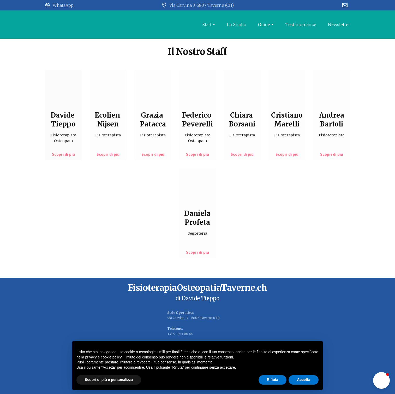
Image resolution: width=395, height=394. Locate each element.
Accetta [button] (303, 380)
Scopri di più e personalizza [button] (109, 380)
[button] (63, 154)
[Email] (345, 5)
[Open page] (90, 24)
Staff (207, 24)
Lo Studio (236, 24)
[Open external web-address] (47, 5)
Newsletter (339, 24)
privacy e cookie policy (103, 357)
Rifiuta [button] (272, 380)
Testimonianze (300, 24)
